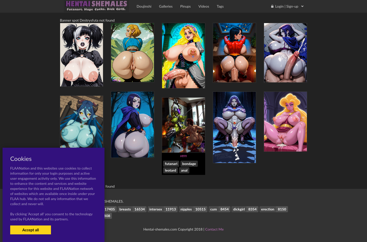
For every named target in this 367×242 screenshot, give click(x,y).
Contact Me (214, 229)
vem (183, 156)
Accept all (30, 230)
